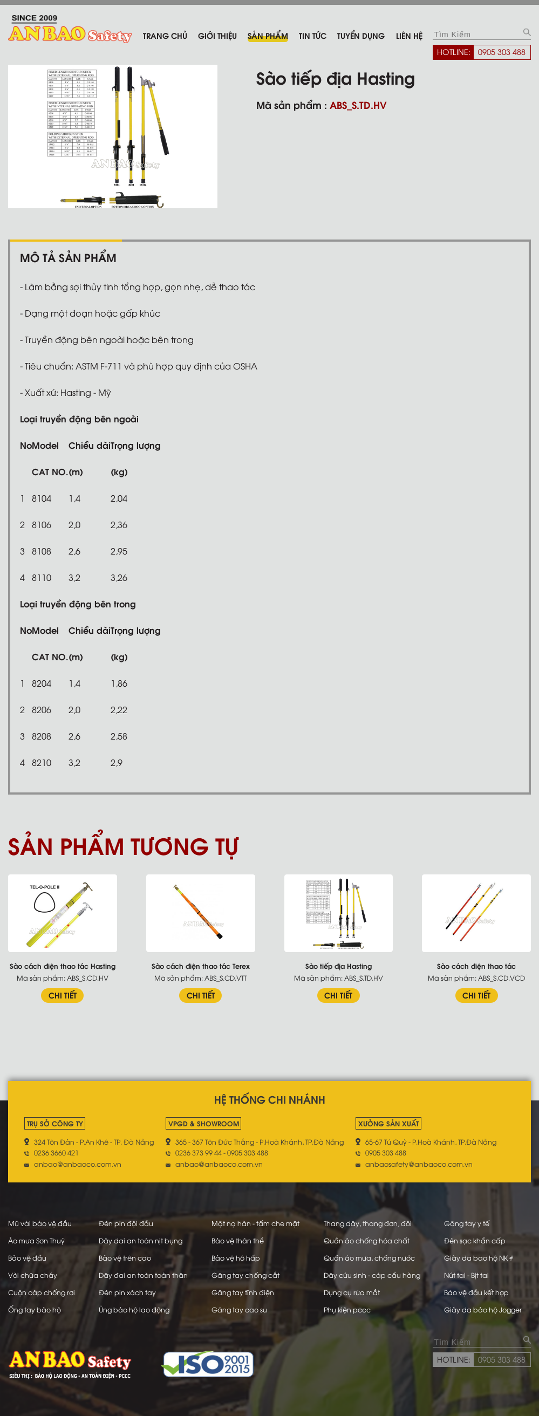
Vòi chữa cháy (32, 1275)
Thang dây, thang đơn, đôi (368, 1223)
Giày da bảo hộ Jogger (483, 1309)
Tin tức (312, 35)
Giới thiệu (217, 35)
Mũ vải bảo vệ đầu (40, 1223)
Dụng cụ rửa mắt (352, 1292)
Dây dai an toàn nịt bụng (140, 1240)
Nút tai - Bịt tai (466, 1275)
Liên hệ (409, 35)
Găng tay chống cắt (245, 1275)
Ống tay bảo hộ (34, 1309)
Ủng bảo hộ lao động (134, 1309)
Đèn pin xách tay (127, 1292)
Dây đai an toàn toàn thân (143, 1275)
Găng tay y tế (466, 1223)
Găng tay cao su (239, 1309)
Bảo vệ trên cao (125, 1257)
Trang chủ (165, 35)
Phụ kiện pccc (347, 1309)
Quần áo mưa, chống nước (369, 1257)
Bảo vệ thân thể (237, 1240)
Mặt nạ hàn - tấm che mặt (255, 1223)
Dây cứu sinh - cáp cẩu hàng (372, 1275)
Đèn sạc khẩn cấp (475, 1240)
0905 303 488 (502, 51)
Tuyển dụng (361, 35)
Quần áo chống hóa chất (367, 1240)
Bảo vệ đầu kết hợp (476, 1292)
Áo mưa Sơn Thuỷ (36, 1240)
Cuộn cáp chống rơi (41, 1292)
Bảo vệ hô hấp (235, 1257)
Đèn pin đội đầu (126, 1223)
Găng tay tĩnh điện (242, 1292)
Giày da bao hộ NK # (478, 1257)
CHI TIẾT (63, 994)
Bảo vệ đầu (27, 1257)
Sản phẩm (268, 35)
